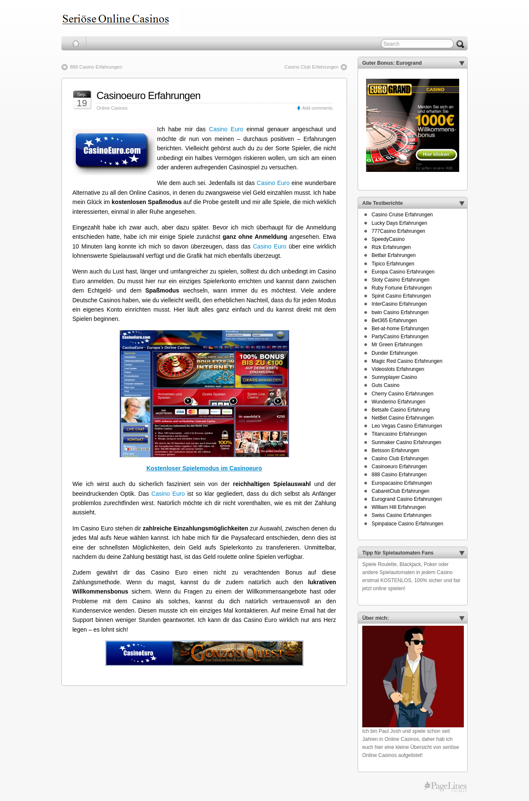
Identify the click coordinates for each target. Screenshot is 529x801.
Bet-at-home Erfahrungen (400, 328)
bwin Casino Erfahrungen (400, 312)
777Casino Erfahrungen (398, 231)
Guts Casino (386, 385)
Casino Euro (226, 129)
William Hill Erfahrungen (399, 507)
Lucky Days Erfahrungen (399, 223)
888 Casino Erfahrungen (96, 66)
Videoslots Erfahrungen (398, 369)
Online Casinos (111, 107)
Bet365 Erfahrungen (394, 320)
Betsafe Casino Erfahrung (401, 410)
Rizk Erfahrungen (391, 247)
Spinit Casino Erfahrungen (401, 296)
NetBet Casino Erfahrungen (403, 418)
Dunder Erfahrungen (395, 353)
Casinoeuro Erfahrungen (148, 95)
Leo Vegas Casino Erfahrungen (407, 426)
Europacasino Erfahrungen (402, 483)
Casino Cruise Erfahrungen (402, 215)
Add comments (317, 107)
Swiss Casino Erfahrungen (401, 515)
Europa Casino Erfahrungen (403, 272)
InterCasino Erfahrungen (399, 304)
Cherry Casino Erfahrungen (402, 394)
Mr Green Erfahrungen (397, 345)
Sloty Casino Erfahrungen (401, 280)
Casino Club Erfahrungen (311, 66)
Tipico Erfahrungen (393, 264)
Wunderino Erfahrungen (398, 402)
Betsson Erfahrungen (395, 450)
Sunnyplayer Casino (394, 377)
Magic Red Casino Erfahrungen (407, 361)
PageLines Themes (445, 787)
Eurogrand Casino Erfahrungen (407, 499)
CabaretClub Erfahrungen (401, 491)
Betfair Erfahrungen (394, 255)
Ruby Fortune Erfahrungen (402, 288)
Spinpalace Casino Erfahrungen (407, 524)
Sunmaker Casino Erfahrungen (406, 442)
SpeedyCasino (388, 239)
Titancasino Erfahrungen (399, 434)
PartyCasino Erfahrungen (400, 337)
